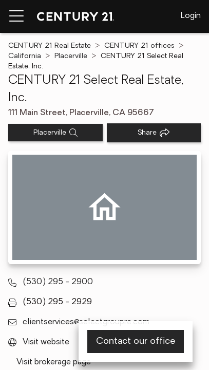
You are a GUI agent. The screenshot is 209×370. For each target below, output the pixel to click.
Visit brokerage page (53, 362)
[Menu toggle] (16, 16)
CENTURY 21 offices (139, 46)
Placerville (70, 56)
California (24, 56)
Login (191, 16)
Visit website (46, 342)
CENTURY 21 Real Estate (49, 46)
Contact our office (135, 341)
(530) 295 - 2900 (58, 282)
